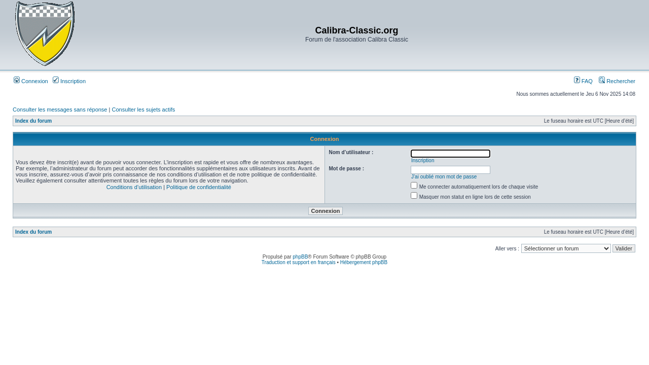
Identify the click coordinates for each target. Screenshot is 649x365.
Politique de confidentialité (198, 187)
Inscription (69, 81)
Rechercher (617, 81)
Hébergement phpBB (363, 262)
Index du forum (33, 121)
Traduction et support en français (299, 262)
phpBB (300, 257)
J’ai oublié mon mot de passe (444, 176)
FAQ (583, 81)
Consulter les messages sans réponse (60, 109)
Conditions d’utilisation (134, 187)
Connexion (31, 81)
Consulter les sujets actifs (143, 109)
